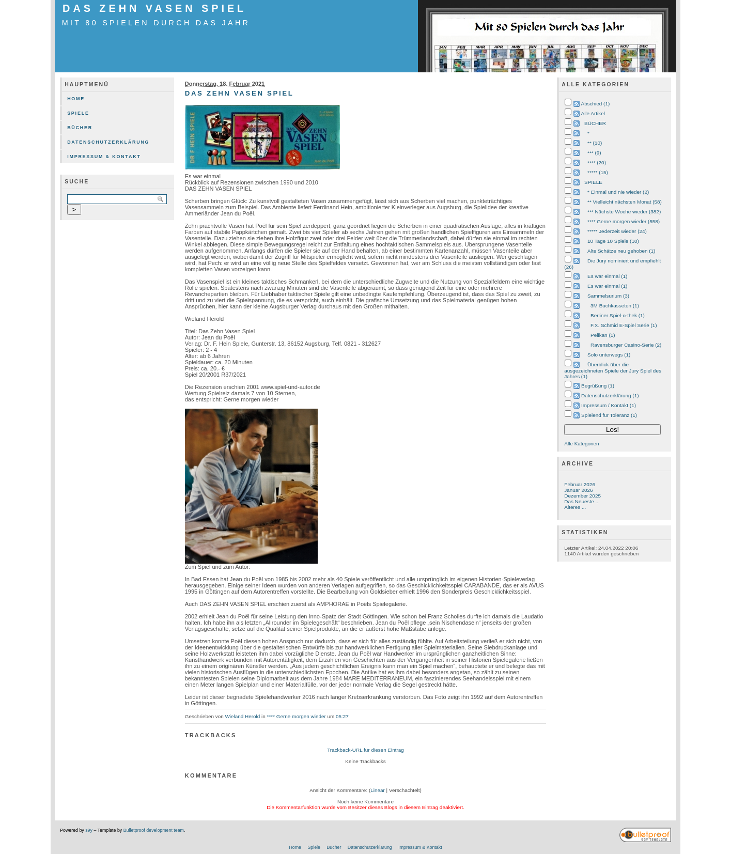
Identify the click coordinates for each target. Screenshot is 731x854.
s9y (88, 830)
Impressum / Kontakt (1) (608, 405)
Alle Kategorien (581, 443)
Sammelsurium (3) (608, 296)
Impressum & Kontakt (104, 156)
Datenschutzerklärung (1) (610, 395)
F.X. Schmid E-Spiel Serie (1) (623, 325)
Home (76, 98)
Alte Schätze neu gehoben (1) (621, 251)
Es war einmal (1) (607, 276)
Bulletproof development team (153, 830)
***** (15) (597, 172)
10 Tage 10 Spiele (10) (613, 241)
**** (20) (596, 162)
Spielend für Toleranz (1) (609, 415)
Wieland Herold (242, 716)
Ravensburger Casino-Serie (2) (625, 345)
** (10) (594, 143)
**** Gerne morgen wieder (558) (623, 221)
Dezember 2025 (582, 496)
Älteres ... (575, 507)
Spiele (78, 113)
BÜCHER (595, 123)
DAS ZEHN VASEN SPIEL (154, 8)
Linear (377, 790)
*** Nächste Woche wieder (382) (624, 211)
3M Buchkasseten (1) (614, 305)
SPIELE (593, 182)
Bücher (79, 127)
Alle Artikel (593, 113)
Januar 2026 (578, 490)
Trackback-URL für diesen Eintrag (365, 750)
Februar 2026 (579, 484)
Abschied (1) (595, 103)
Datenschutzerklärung (108, 142)
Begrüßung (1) (597, 386)
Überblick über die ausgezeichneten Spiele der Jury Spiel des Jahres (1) (612, 370)
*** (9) (594, 153)
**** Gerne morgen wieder (296, 716)
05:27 (342, 716)
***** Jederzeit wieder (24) (617, 231)
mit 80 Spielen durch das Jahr (156, 23)
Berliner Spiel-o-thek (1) (617, 315)
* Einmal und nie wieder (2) (618, 192)
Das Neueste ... (581, 501)
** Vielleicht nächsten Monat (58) (624, 202)
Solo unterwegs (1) (608, 355)
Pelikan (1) (602, 335)
